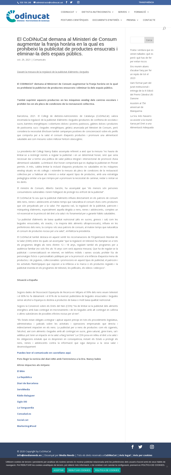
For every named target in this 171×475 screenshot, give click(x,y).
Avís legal (125, 455)
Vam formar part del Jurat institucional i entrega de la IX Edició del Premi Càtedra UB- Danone (142, 90)
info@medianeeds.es (29, 455)
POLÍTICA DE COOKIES (107, 470)
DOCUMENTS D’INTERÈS (106, 20)
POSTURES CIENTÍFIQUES (74, 20)
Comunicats (39, 59)
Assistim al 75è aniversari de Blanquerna (138, 107)
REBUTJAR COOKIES (79, 470)
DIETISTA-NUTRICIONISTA (96, 12)
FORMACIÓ (140, 12)
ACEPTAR (59, 470)
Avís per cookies (142, 455)
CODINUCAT (67, 12)
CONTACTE (149, 20)
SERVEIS (122, 12)
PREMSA (131, 20)
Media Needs (66, 455)
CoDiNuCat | (111, 455)
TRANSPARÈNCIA (146, 2)
